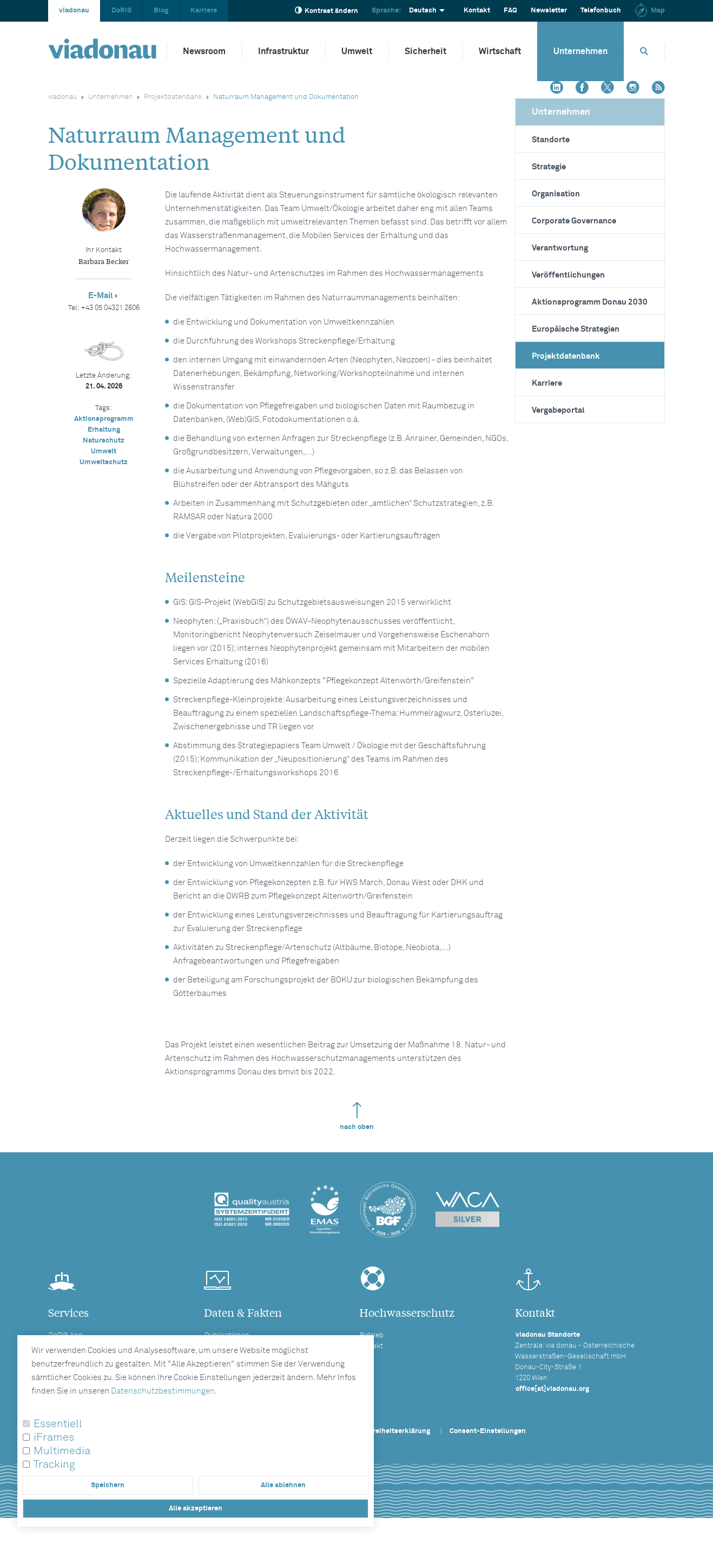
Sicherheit (425, 51)
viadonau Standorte (548, 1334)
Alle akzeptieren (195, 1508)
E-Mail (100, 296)
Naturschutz (103, 440)
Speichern (107, 1485)
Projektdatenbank (173, 97)
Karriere (203, 10)
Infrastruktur (283, 51)
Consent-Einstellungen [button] (488, 1431)
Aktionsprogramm (104, 419)
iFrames (54, 1437)
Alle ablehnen (283, 1485)
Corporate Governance (574, 221)
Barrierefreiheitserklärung (387, 1431)
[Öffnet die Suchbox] (644, 51)
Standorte (551, 140)
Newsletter (549, 10)
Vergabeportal (558, 410)
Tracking (54, 1464)
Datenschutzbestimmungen (163, 1391)
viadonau (74, 10)
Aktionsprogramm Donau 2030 (590, 302)
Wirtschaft (500, 51)
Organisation (556, 194)
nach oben (357, 1116)
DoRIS (121, 10)
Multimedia (62, 1451)
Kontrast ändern (326, 10)
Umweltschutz (104, 462)
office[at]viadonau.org (552, 1389)
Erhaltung (104, 429)
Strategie (549, 167)
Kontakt (477, 10)
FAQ (510, 10)
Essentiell (58, 1423)
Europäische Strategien (575, 329)
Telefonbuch (600, 10)
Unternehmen (580, 51)
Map (650, 10)
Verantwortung (560, 248)
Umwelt (356, 51)
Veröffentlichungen (568, 275)
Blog (161, 10)
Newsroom (204, 51)
